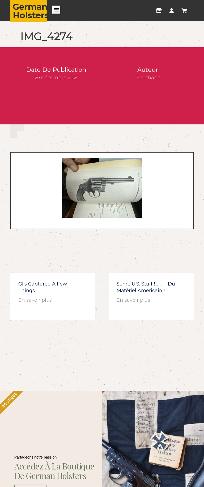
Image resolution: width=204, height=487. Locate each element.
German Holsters (31, 11)
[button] (56, 10)
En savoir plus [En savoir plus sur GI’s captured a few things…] (35, 300)
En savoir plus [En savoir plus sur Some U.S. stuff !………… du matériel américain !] (133, 300)
